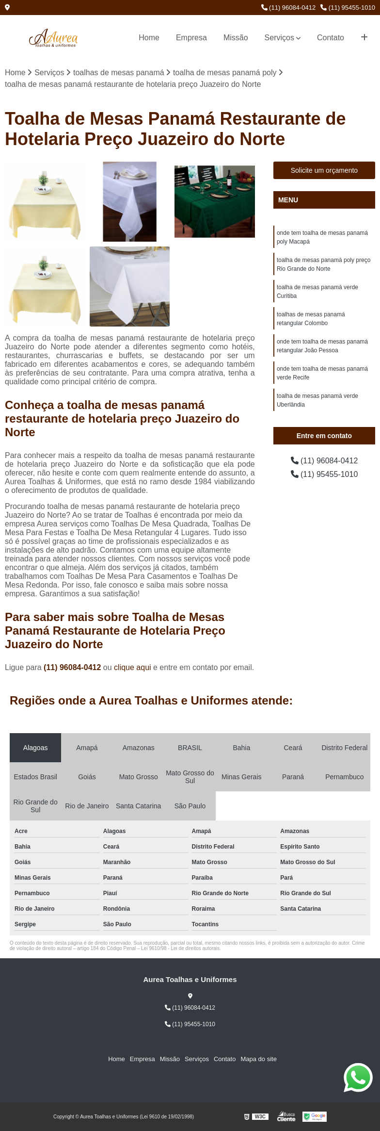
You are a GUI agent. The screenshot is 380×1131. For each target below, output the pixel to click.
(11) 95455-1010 (347, 7)
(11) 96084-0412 (288, 7)
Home (149, 37)
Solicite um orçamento (324, 170)
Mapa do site (258, 1059)
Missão (235, 37)
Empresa (191, 37)
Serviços (279, 37)
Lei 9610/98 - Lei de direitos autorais (180, 948)
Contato (330, 37)
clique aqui (132, 667)
